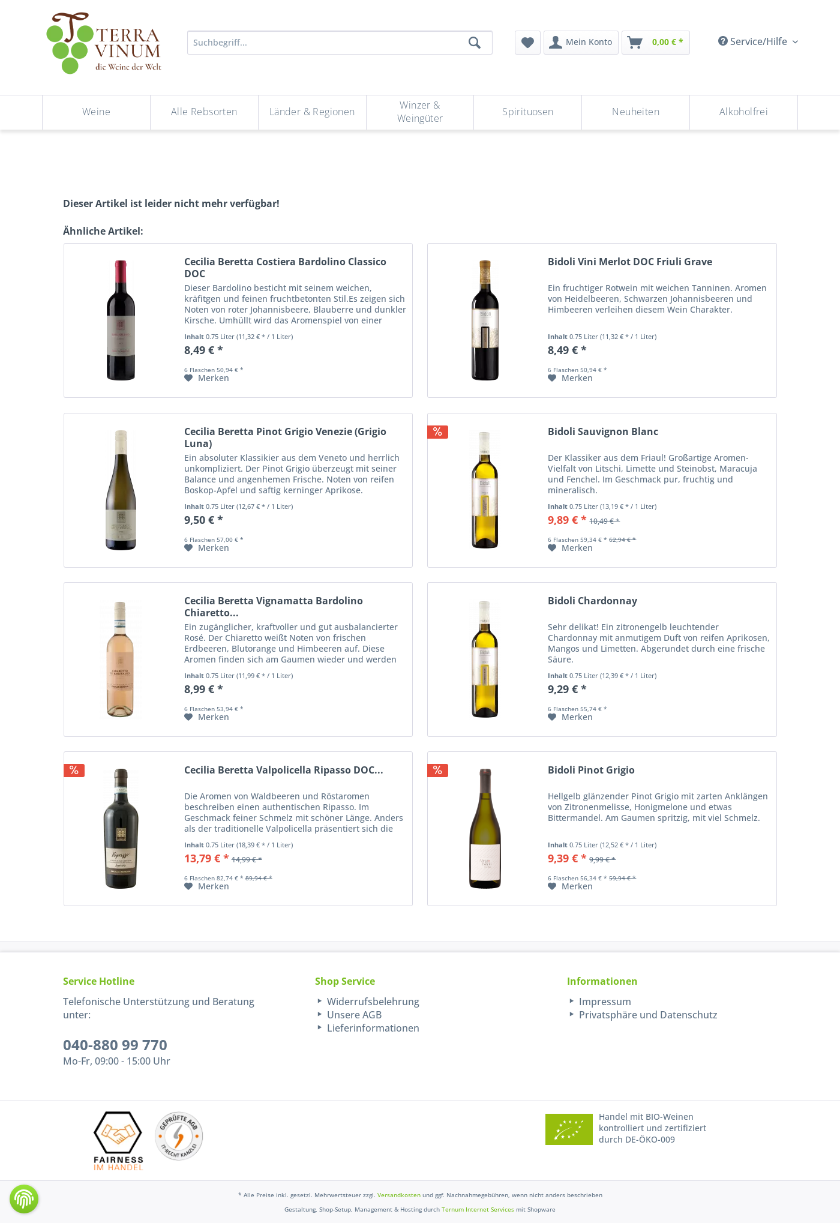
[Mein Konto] (581, 43)
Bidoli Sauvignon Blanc (603, 431)
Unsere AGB (353, 1014)
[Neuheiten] (635, 112)
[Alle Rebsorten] (204, 112)
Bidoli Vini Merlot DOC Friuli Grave (630, 262)
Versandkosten (399, 1195)
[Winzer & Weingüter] (420, 112)
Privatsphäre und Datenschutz (647, 1014)
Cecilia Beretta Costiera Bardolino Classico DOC (285, 268)
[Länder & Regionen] (312, 112)
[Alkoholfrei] (743, 112)
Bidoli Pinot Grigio (591, 770)
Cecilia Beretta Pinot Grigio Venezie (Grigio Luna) (285, 437)
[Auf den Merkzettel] (206, 378)
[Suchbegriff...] (340, 43)
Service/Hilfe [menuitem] (754, 41)
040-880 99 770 (115, 1044)
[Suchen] (475, 43)
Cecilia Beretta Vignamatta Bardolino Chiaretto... (273, 607)
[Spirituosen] (527, 112)
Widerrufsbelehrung (372, 1001)
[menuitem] (528, 43)
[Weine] (96, 112)
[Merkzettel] (528, 43)
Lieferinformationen (372, 1028)
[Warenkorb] (656, 43)
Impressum (604, 1001)
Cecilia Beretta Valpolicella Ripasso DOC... (283, 770)
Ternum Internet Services (478, 1209)
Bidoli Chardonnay (592, 601)
